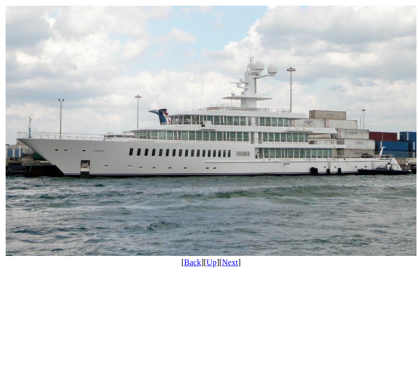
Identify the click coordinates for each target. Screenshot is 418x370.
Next (230, 262)
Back (192, 262)
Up (211, 262)
